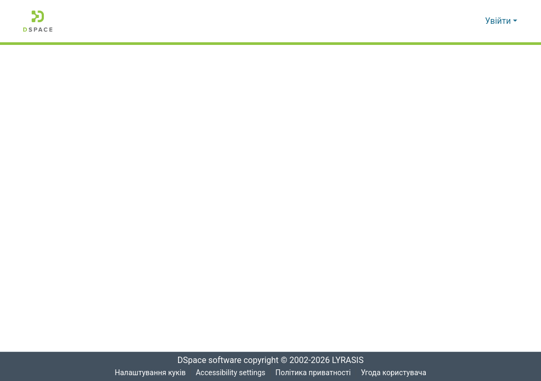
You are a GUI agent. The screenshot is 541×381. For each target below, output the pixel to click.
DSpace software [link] (206, 360)
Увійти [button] (499, 21)
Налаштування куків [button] (149, 373)
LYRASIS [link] (350, 360)
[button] (37, 21)
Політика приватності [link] (313, 373)
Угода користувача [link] (394, 373)
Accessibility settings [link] (229, 373)
